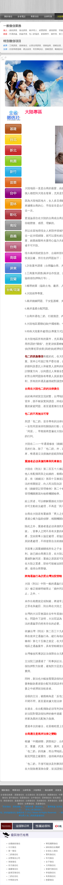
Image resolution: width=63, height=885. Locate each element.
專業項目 (35, 16)
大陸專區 (37, 790)
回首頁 (58, 790)
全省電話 (21, 16)
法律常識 (48, 16)
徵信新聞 (49, 790)
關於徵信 (8, 16)
